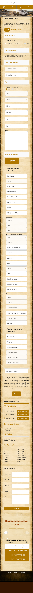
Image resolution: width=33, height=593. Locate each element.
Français (20, 29)
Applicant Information (12, 161)
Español (13, 29)
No (15, 89)
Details (26, 546)
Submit (16, 394)
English (7, 29)
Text (17, 546)
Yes (9, 89)
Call (8, 546)
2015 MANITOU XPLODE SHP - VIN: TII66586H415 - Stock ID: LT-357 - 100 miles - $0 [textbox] (16, 56)
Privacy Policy (13, 572)
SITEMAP (22, 572)
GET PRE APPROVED (18, 555)
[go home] (13, 2)
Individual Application (15, 43)
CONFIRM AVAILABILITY (18, 551)
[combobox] (16, 56)
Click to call (22, 411)
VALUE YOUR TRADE (18, 559)
